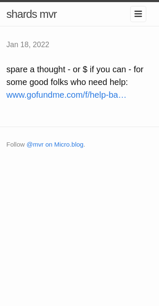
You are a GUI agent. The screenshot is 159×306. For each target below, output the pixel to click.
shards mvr (31, 14)
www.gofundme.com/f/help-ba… (66, 94)
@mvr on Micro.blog (55, 144)
